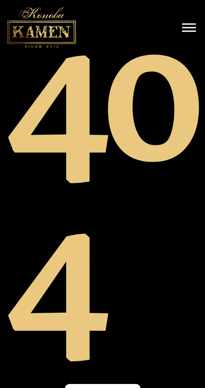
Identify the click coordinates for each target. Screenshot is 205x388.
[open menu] (189, 27)
